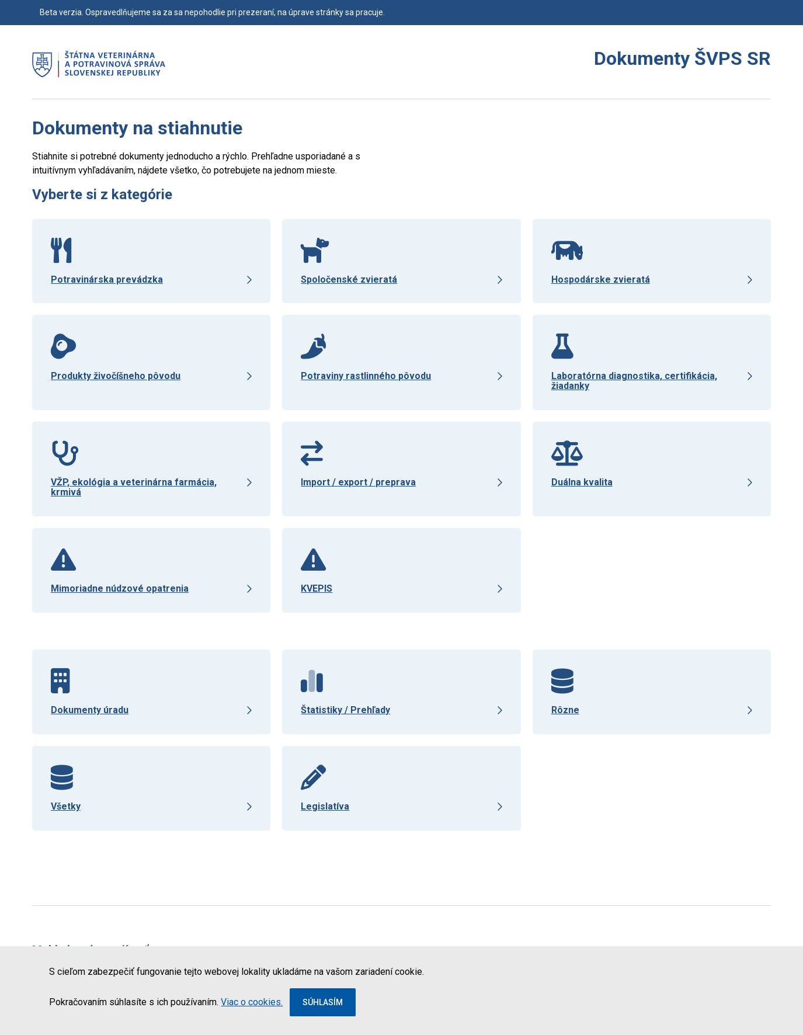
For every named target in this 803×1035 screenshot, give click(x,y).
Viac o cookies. (252, 1002)
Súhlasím (323, 1002)
